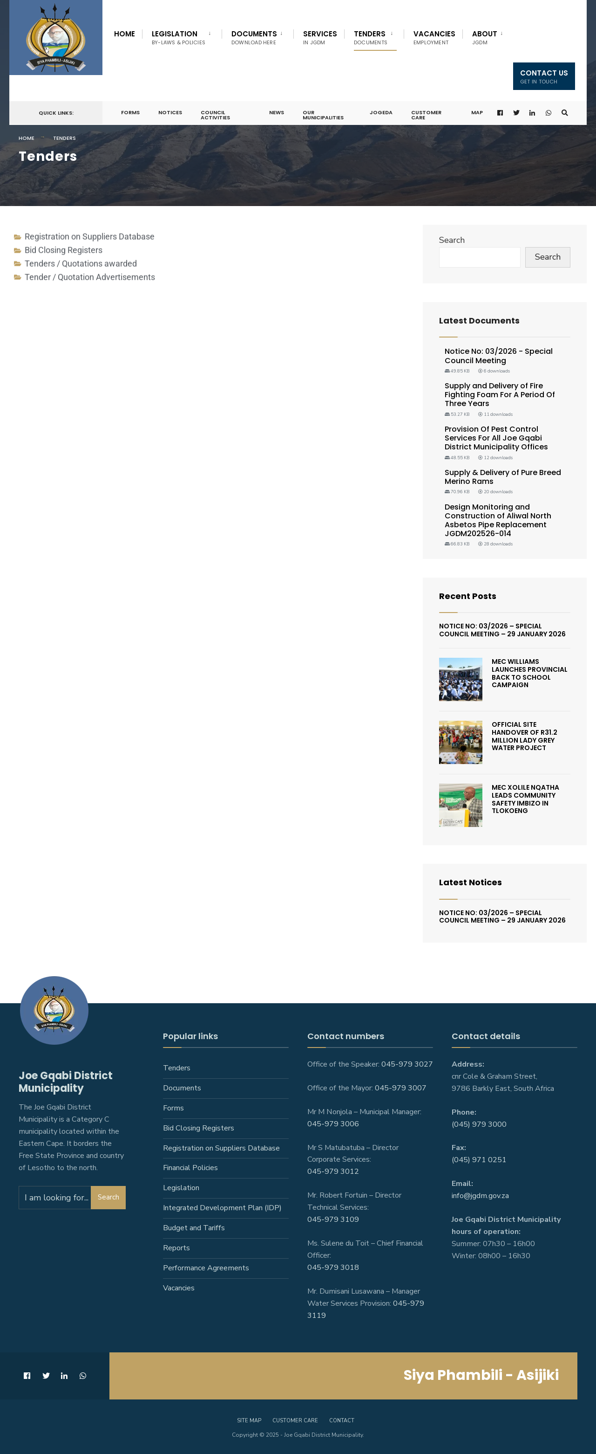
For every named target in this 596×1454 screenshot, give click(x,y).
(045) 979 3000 (479, 1124)
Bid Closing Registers (198, 1128)
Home (124, 34)
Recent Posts (467, 596)
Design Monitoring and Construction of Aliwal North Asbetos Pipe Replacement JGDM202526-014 (498, 520)
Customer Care (426, 115)
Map (477, 112)
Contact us (544, 76)
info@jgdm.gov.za (480, 1196)
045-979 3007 (401, 1088)
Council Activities (215, 115)
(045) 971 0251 (479, 1160)
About (484, 37)
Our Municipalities (323, 115)
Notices (170, 112)
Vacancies (434, 37)
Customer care (295, 1420)
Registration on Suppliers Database (221, 1148)
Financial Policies (190, 1168)
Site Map (249, 1420)
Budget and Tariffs (194, 1228)
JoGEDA (381, 112)
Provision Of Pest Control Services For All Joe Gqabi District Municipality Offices (496, 438)
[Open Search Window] (564, 113)
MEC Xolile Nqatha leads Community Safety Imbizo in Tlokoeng (525, 799)
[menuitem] (182, 35)
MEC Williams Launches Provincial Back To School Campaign (530, 673)
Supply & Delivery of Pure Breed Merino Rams (503, 477)
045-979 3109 (333, 1219)
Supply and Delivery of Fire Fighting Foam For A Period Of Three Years (500, 394)
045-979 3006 (333, 1124)
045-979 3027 (407, 1064)
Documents (254, 37)
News (276, 112)
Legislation (178, 37)
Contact (341, 1420)
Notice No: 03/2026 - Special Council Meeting (499, 355)
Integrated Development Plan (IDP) (222, 1208)
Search (452, 240)
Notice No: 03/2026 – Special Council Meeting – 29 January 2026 (502, 630)
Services (320, 37)
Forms (130, 112)
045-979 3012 (333, 1171)
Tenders (370, 37)
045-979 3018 (333, 1267)
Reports (176, 1248)
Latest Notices (470, 882)
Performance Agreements (206, 1268)
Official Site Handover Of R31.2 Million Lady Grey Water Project (524, 736)
